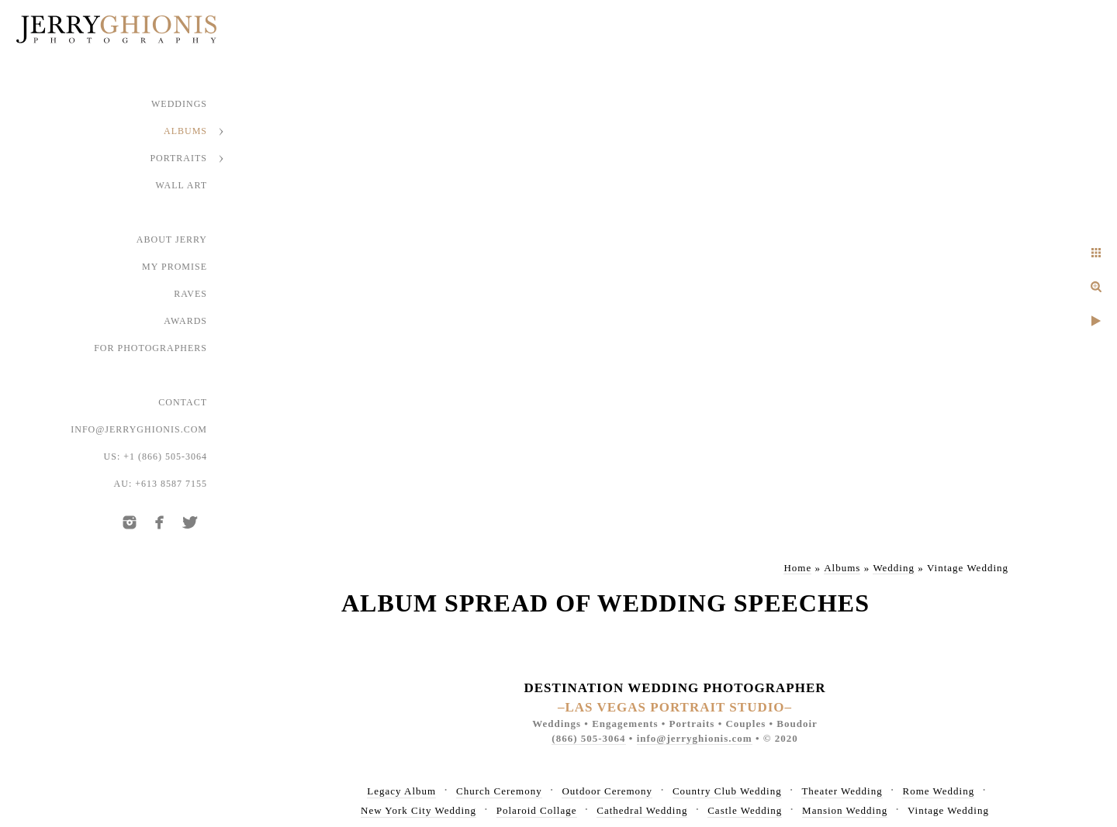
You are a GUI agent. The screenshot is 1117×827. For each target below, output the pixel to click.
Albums (185, 131)
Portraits (178, 158)
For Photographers (150, 348)
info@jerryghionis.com (139, 429)
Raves (190, 293)
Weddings (179, 103)
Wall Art (182, 185)
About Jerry (172, 239)
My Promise (174, 266)
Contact (182, 402)
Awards (185, 320)
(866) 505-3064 (588, 738)
